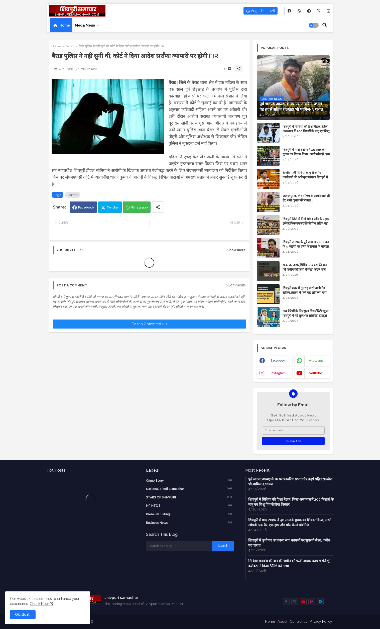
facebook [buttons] (278, 360)
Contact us (298, 621)
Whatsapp (139, 207)
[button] (314, 25)
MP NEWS (189, 505)
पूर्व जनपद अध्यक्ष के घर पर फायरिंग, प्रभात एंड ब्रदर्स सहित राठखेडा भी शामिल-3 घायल (290, 481)
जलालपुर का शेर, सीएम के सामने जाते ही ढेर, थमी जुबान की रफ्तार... (306, 198)
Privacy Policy (321, 621)
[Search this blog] (179, 546)
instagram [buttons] (278, 373)
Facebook (86, 207)
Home (65, 25)
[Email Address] (293, 431)
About (282, 621)
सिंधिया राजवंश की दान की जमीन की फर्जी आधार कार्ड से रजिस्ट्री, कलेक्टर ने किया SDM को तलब (289, 563)
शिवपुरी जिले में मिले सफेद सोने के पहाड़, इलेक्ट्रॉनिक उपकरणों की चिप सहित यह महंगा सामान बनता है (306, 223)
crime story (189, 480)
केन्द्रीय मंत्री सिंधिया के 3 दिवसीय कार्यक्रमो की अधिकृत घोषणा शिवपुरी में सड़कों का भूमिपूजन (305, 177)
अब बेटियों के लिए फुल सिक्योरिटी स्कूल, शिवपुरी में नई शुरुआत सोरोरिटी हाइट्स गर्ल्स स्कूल (306, 315)
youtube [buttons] (315, 373)
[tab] (61, 25)
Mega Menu (85, 25)
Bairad (70, 46)
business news (189, 522)
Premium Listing (189, 514)
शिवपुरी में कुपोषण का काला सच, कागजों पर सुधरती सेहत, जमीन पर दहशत (289, 542)
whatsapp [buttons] (315, 360)
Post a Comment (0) (149, 324)
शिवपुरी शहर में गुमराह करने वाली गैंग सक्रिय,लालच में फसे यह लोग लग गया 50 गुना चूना (304, 292)
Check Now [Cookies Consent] (39, 604)
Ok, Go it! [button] (23, 614)
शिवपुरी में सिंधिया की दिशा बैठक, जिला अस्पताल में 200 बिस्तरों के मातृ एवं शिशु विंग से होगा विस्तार (306, 131)
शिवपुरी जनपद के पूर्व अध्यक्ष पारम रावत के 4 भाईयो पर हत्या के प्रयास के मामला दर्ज (306, 246)
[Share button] (158, 207)
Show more (236, 250)
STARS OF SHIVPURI (189, 497)
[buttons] (289, 11)
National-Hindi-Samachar (189, 489)
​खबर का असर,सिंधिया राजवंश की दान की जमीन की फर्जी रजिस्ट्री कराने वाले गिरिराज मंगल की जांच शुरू (305, 269)
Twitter (113, 207)
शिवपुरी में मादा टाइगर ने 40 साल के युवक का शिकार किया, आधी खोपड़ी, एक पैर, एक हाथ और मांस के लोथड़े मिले (306, 154)
